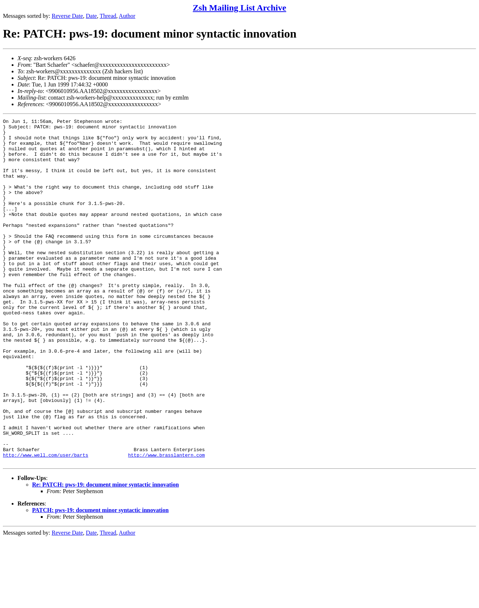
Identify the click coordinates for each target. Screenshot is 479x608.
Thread (108, 16)
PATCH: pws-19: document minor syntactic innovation (100, 579)
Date (91, 16)
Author (127, 16)
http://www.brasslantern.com (166, 522)
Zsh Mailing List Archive (239, 7)
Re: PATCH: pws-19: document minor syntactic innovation (105, 553)
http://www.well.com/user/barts (45, 522)
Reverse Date (67, 16)
